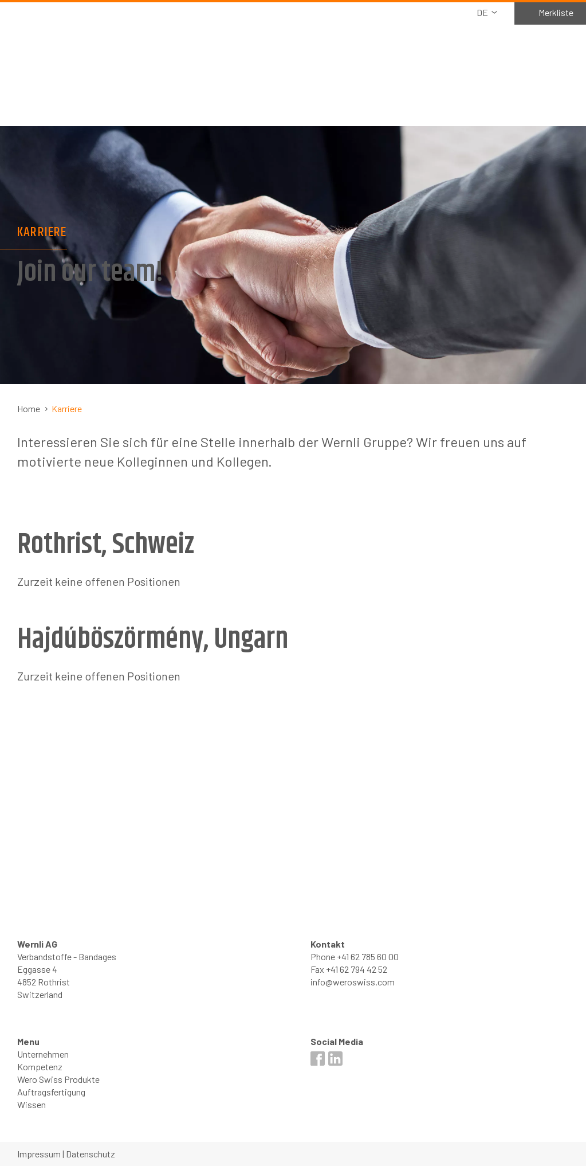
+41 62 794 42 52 (356, 969)
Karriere (67, 408)
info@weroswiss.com (352, 981)
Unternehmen (43, 1053)
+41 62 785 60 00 (368, 956)
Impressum (39, 1153)
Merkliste (555, 12)
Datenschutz (90, 1153)
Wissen (31, 1104)
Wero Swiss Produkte (58, 1079)
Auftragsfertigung (51, 1091)
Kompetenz (39, 1066)
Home (28, 408)
